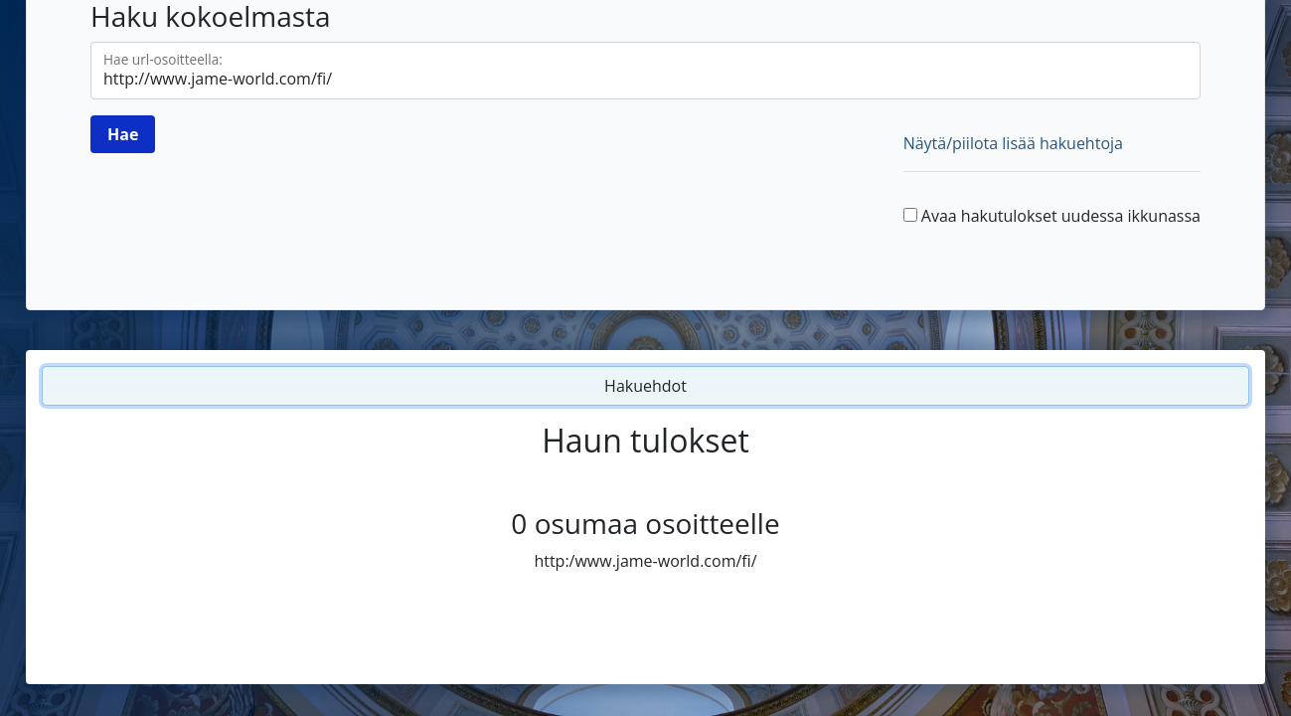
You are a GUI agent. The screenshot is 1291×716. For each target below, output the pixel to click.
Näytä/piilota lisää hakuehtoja (1013, 143)
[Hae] (122, 134)
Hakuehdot (645, 386)
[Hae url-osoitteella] (645, 70)
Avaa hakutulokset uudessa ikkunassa (1061, 216)
